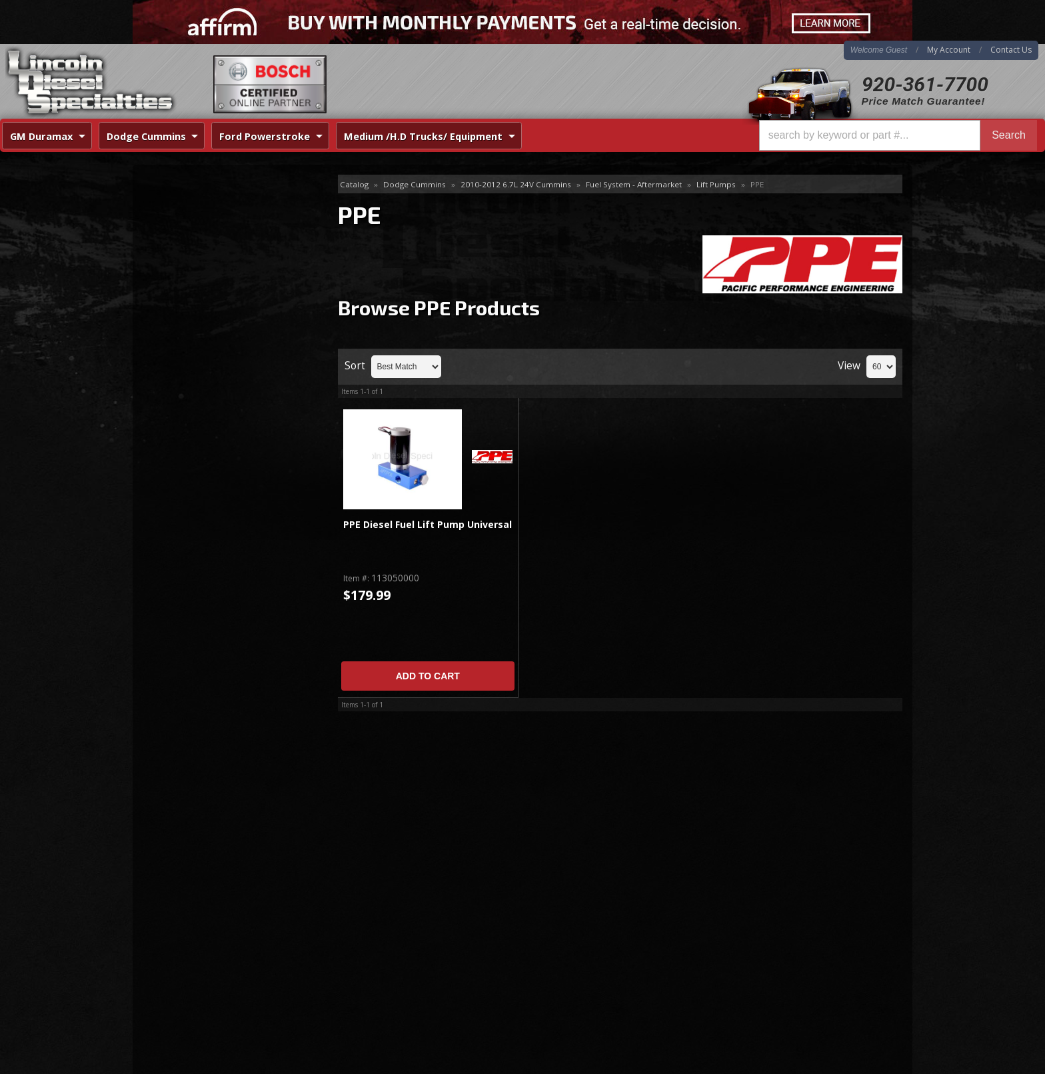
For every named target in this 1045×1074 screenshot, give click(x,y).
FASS (164, 228)
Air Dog (169, 206)
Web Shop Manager (869, 1063)
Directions (204, 924)
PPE (161, 249)
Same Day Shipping (215, 349)
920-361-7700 (925, 84)
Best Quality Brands (217, 387)
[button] (898, 135)
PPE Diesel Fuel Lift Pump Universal (427, 525)
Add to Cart (428, 676)
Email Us (189, 497)
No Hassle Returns (213, 426)
